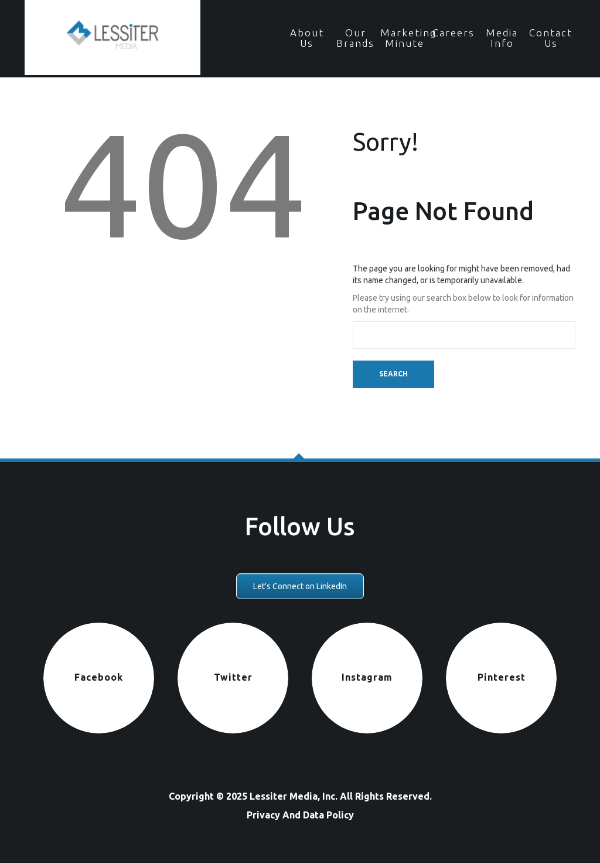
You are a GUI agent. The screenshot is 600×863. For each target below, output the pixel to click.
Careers (453, 32)
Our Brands (355, 38)
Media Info (502, 38)
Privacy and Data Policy (300, 815)
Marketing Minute (404, 38)
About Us (307, 38)
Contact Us (550, 38)
